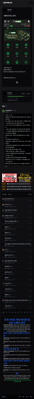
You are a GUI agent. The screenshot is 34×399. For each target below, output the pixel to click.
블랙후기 (7, 294)
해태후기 (7, 277)
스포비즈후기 (8, 289)
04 (12, 312)
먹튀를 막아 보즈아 (9, 215)
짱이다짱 (9, 93)
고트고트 (7, 204)
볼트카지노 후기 (8, 255)
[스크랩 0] (31, 396)
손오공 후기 (7, 283)
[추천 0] (20, 396)
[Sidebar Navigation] (2, 3)
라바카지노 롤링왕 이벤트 (10, 221)
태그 (10, 194)
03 (9, 312)
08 (24, 312)
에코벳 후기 (7, 266)
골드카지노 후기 (8, 272)
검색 (29, 194)
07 (21, 312)
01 (3, 312)
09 (27, 312)
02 (6, 312)
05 (15, 312)
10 (30, 312)
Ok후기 (6, 227)
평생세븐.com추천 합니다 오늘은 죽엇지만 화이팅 (16, 300)
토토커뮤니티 (7, 3)
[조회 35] (27, 396)
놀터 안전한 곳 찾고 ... (10, 199)
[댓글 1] (23, 396)
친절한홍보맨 (8, 110)
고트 (6, 249)
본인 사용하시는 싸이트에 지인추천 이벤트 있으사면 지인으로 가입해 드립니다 (18, 244)
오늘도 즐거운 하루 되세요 (11, 210)
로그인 (30, 2)
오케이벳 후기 (8, 238)
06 (18, 312)
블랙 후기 (7, 232)
